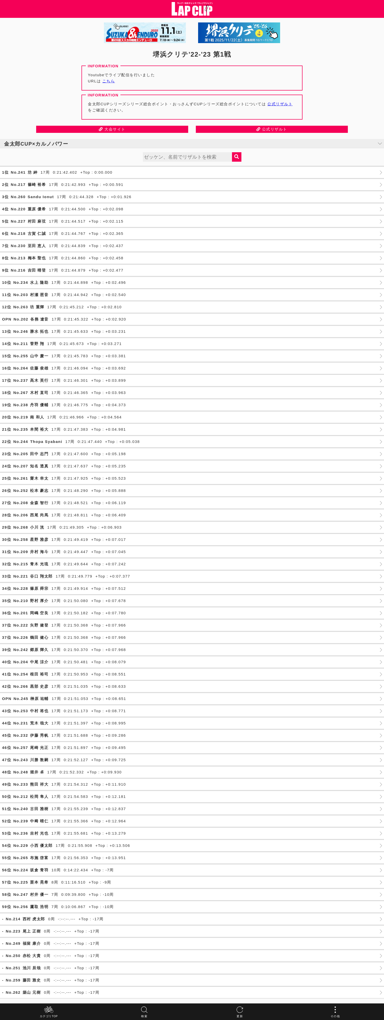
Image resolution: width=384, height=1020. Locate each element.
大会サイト (112, 129)
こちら (108, 81)
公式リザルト (280, 104)
